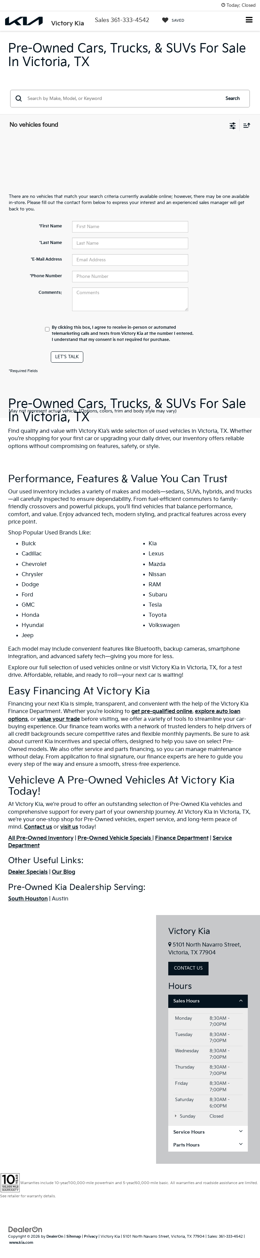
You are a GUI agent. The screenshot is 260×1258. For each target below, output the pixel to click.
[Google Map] (78, 1039)
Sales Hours (208, 1001)
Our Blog (63, 872)
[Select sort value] (245, 125)
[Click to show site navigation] (249, 20)
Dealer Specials (28, 872)
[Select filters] (233, 125)
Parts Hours (208, 1145)
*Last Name (50, 242)
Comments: (50, 292)
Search (232, 98)
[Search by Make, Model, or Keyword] (123, 98)
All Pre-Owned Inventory (40, 838)
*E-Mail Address (46, 259)
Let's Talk (67, 357)
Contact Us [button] (188, 968)
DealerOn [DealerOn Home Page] (54, 1236)
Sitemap (73, 1236)
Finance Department (182, 838)
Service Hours (208, 1132)
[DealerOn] (25, 1229)
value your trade (58, 719)
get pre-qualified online (161, 711)
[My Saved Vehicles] (173, 20)
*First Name (50, 226)
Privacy (91, 1236)
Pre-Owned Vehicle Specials (115, 838)
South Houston (28, 899)
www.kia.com (21, 1242)
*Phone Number (46, 276)
